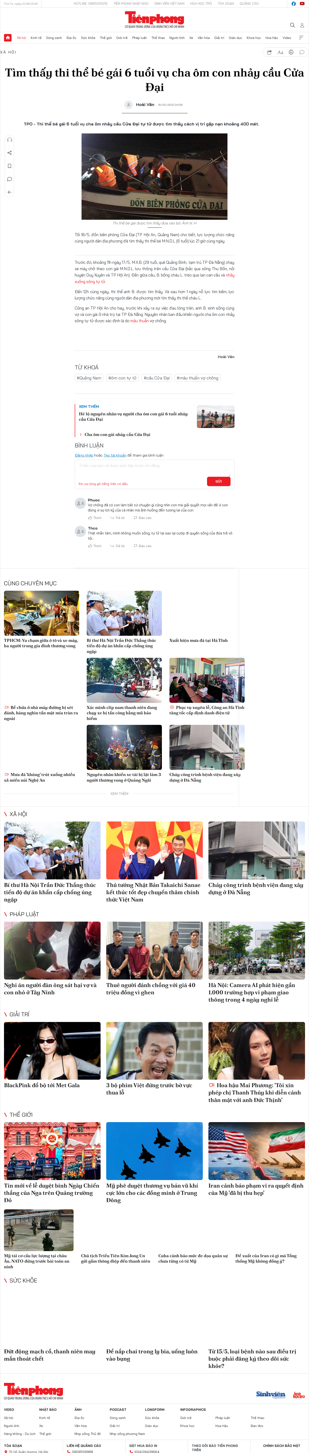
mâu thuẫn (139, 320)
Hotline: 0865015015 (91, 3)
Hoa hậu (272, 38)
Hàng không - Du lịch (19, 1434)
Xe (191, 38)
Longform (154, 1410)
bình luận (302, 52)
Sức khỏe (88, 38)
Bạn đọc (257, 1426)
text (280, 52)
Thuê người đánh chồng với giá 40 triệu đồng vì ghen (151, 988)
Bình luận (9, 179)
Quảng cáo (249, 3)
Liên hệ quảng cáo (84, 1446)
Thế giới (106, 38)
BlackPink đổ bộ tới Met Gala (42, 1085)
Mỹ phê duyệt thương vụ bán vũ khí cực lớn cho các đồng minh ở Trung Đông (152, 1193)
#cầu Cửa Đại (157, 378)
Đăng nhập (84, 455)
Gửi (218, 481)
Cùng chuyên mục (30, 583)
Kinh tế (36, 38)
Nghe (9, 140)
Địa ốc (71, 38)
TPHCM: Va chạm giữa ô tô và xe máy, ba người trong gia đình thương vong (41, 643)
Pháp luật (139, 38)
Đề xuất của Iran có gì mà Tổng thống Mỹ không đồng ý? (266, 1258)
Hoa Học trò (201, 3)
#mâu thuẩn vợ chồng (197, 378)
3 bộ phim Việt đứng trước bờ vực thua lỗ (149, 1089)
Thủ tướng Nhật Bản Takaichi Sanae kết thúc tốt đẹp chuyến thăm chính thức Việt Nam (153, 892)
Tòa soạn (226, 3)
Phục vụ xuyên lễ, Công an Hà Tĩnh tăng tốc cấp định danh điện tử (206, 710)
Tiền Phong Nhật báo (131, 3)
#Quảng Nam (89, 378)
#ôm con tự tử (122, 378)
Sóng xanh (54, 38)
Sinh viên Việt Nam (169, 3)
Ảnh (78, 1410)
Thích (97, 518)
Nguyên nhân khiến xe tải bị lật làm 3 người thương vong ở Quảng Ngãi (124, 777)
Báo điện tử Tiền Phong (154, 19)
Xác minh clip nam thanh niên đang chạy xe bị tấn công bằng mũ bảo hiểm (122, 713)
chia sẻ (269, 52)
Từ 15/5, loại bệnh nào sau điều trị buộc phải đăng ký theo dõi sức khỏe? (252, 1359)
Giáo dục (235, 38)
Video (287, 38)
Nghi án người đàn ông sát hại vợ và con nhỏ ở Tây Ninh (50, 988)
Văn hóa (204, 38)
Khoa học (254, 38)
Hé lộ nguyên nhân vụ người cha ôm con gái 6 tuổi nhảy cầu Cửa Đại (133, 416)
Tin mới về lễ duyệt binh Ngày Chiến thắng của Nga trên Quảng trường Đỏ (51, 1193)
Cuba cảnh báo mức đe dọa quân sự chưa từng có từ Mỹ (193, 1258)
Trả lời (120, 518)
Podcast (118, 1410)
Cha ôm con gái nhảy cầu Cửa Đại (117, 434)
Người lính (177, 38)
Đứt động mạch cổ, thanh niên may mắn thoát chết (49, 1355)
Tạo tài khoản (115, 455)
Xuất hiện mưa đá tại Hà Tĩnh (198, 640)
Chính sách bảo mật (281, 1446)
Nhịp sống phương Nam (127, 1434)
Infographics (193, 1410)
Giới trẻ (122, 38)
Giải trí (219, 38)
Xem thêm (301, 38)
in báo (291, 52)
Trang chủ (8, 38)
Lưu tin (9, 166)
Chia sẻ (9, 153)
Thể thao (158, 38)
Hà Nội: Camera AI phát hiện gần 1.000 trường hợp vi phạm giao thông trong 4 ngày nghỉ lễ (251, 992)
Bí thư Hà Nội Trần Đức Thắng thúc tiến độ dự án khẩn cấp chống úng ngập (121, 646)
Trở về (9, 192)
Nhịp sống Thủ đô (87, 1434)
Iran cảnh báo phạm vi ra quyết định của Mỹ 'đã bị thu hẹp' (256, 1189)
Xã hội (21, 38)
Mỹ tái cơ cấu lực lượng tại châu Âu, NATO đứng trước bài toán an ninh (36, 1261)
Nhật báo (48, 1410)
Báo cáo (145, 518)
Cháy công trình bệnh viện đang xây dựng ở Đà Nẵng (205, 777)
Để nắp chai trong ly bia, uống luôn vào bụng (152, 1355)
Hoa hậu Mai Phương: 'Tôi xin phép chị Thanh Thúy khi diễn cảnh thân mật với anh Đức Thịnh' (254, 1092)
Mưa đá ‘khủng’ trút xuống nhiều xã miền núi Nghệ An (39, 777)
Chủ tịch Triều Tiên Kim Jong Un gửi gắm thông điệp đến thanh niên (115, 1258)
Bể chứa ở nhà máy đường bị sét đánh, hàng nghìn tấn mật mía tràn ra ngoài (41, 713)
